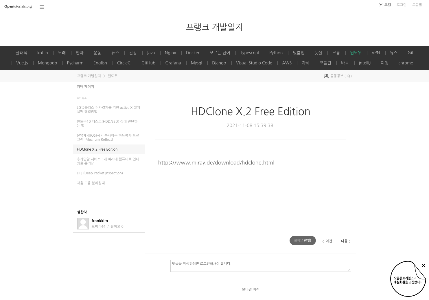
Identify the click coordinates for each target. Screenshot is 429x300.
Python (276, 53)
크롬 (336, 53)
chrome (405, 63)
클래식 (21, 53)
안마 (80, 53)
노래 (62, 53)
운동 (97, 53)
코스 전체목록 (42, 7)
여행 (385, 63)
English (100, 63)
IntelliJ (365, 63)
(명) (302, 240)
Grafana (173, 63)
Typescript (249, 53)
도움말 (417, 5)
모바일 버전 (250, 289)
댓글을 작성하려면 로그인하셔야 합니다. (261, 265)
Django (219, 63)
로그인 (401, 5)
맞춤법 (299, 53)
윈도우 (356, 53)
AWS (287, 63)
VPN (376, 53)
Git (410, 53)
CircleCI (124, 63)
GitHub (148, 63)
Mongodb (47, 63)
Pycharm (75, 63)
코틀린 (325, 63)
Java (151, 53)
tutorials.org (18, 6)
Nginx (170, 53)
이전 (328, 241)
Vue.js (22, 63)
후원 (387, 5)
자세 (306, 63)
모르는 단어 (219, 53)
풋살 (318, 53)
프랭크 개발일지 (214, 27)
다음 (344, 241)
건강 (133, 53)
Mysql (196, 63)
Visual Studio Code (254, 63)
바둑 (345, 63)
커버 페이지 (85, 86)
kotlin (42, 53)
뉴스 (115, 53)
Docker (193, 53)
